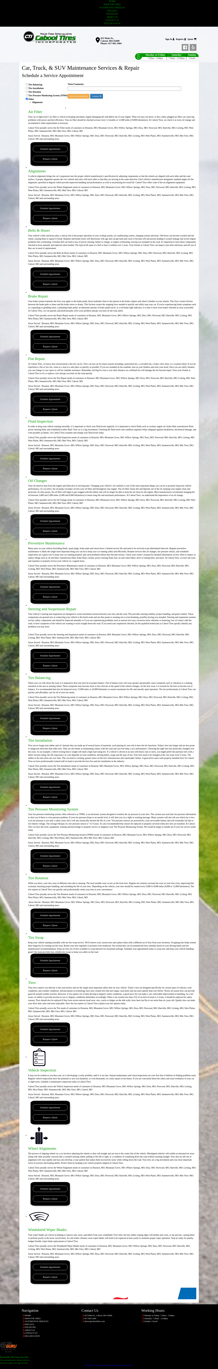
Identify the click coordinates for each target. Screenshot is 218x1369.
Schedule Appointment (50, 149)
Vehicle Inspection (42, 1070)
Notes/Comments (76, 84)
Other (47, 101)
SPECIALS (112, 11)
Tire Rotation (34, 92)
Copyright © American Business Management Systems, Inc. (109, 1365)
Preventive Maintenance (46, 543)
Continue (96, 96)
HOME (112, 1)
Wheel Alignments (42, 1148)
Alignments (37, 171)
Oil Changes (37, 481)
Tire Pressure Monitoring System (53, 809)
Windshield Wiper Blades (47, 1230)
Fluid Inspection (40, 421)
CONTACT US (112, 20)
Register (181, 39)
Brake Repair (38, 296)
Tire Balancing (35, 84)
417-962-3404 (115, 43)
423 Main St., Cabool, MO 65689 (110, 39)
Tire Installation (36, 88)
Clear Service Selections (78, 96)
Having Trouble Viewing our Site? (14, 1363)
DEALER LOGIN (112, 23)
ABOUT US (112, 17)
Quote (191, 39)
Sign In (170, 39)
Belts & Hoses (39, 230)
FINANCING (112, 14)
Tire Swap (36, 937)
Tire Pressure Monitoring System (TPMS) (48, 95)
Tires (32, 983)
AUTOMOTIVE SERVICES (112, 7)
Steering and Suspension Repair (52, 609)
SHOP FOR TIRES (112, 4)
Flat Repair (36, 359)
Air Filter (35, 112)
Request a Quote (50, 159)
